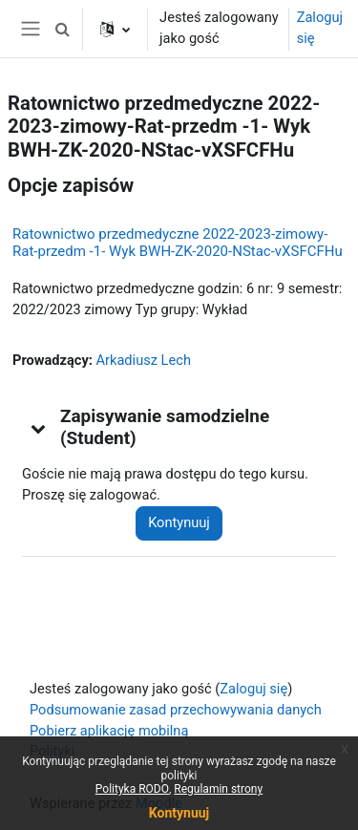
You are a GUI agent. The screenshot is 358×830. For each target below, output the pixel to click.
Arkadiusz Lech (143, 360)
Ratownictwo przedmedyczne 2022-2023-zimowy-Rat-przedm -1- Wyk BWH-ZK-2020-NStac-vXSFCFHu (177, 242)
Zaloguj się (320, 28)
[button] (62, 28)
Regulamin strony (218, 789)
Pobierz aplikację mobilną (109, 730)
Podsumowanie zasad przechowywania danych (176, 709)
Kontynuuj (179, 522)
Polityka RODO (132, 789)
